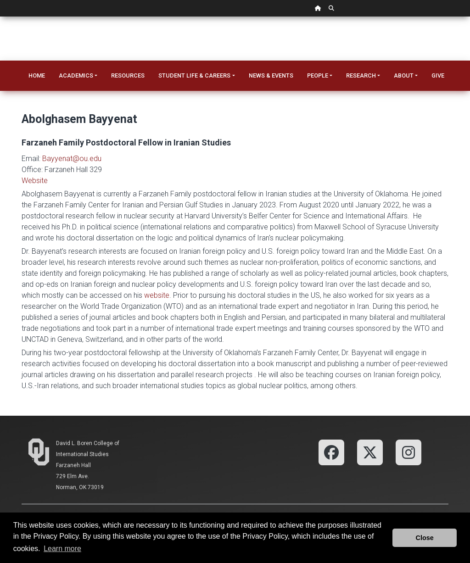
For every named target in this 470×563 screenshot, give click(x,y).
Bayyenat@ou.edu (71, 158)
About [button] (404, 75)
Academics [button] (76, 75)
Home (36, 75)
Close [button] (425, 537)
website (156, 295)
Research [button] (361, 75)
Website (35, 180)
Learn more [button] (62, 548)
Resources (128, 75)
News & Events (271, 75)
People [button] (317, 75)
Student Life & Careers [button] (194, 75)
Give (437, 75)
